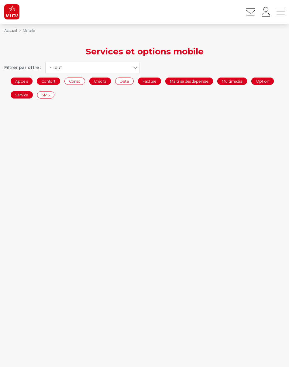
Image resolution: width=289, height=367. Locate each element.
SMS (46, 95)
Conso (75, 81)
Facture (150, 81)
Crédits (100, 81)
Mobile (29, 30)
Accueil (10, 30)
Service (21, 95)
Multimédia (232, 81)
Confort (48, 81)
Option (262, 81)
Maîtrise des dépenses (189, 81)
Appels (21, 81)
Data (124, 81)
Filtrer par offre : (22, 67)
